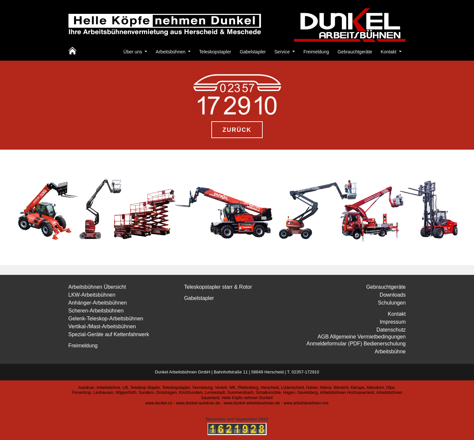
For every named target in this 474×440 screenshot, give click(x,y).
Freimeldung (316, 51)
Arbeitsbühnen (171, 51)
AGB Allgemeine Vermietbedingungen (362, 336)
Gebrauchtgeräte (354, 51)
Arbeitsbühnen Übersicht (97, 287)
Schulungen (392, 303)
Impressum (393, 322)
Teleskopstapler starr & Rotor (218, 287)
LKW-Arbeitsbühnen (92, 295)
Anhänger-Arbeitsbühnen (97, 303)
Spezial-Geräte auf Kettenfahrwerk (108, 334)
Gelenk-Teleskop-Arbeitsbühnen (106, 318)
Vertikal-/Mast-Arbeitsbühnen (102, 326)
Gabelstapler (253, 51)
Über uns (133, 51)
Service (283, 51)
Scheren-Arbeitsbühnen (96, 310)
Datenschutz (391, 330)
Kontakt (389, 51)
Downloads (393, 295)
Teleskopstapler (215, 51)
